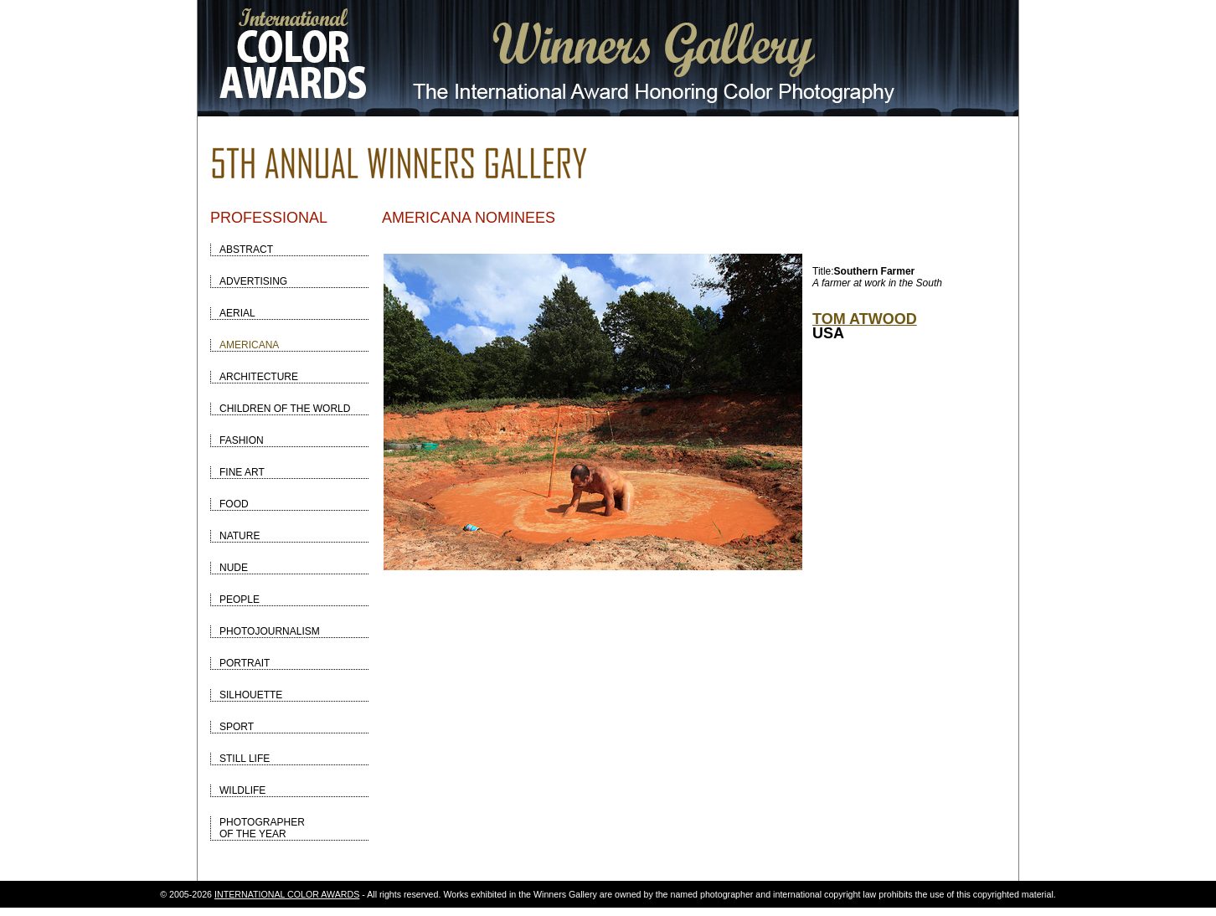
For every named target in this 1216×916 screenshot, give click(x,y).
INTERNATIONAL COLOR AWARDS (286, 894)
